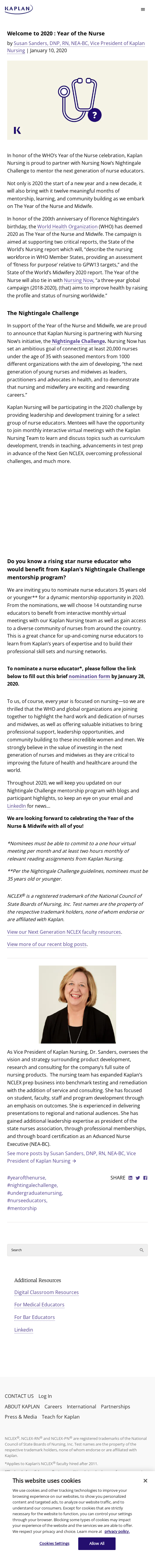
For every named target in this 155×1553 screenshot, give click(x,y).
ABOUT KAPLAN (22, 1406)
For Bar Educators (34, 1317)
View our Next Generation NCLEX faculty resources (64, 932)
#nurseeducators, (27, 1200)
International (81, 1406)
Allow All (96, 1543)
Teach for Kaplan (61, 1416)
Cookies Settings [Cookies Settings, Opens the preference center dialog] (54, 1543)
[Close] (145, 1480)
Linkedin (23, 1329)
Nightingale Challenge (78, 341)
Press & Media (21, 1416)
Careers (53, 1406)
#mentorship (22, 1208)
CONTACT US (19, 1396)
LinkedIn (17, 806)
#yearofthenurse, (26, 1177)
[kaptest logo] (19, 9)
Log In (45, 1396)
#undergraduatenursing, (35, 1193)
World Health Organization (67, 226)
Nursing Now (78, 280)
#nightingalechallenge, (32, 1185)
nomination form (89, 676)
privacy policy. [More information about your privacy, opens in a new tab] (117, 1531)
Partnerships (115, 1406)
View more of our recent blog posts (47, 944)
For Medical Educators (39, 1304)
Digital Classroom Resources (46, 1292)
